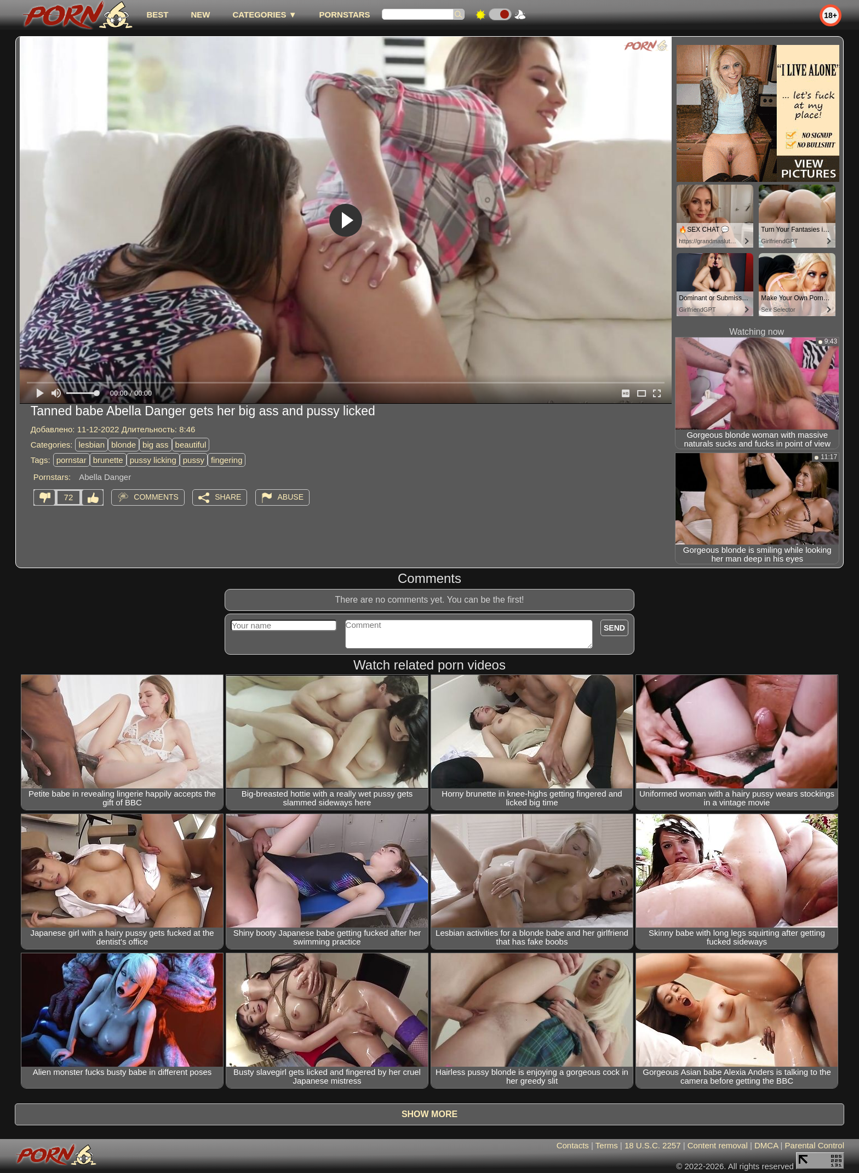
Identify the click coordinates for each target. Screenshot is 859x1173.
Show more (429, 1114)
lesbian (91, 444)
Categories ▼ (264, 14)
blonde (123, 444)
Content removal (718, 1145)
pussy (193, 460)
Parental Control (814, 1145)
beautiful (191, 444)
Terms (606, 1145)
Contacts (573, 1145)
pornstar (71, 460)
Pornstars (344, 14)
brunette (108, 460)
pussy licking (153, 460)
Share (228, 497)
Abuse (290, 497)
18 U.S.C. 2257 (653, 1145)
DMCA (766, 1145)
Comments (156, 497)
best (157, 14)
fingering (227, 460)
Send (614, 627)
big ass (155, 444)
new (200, 14)
